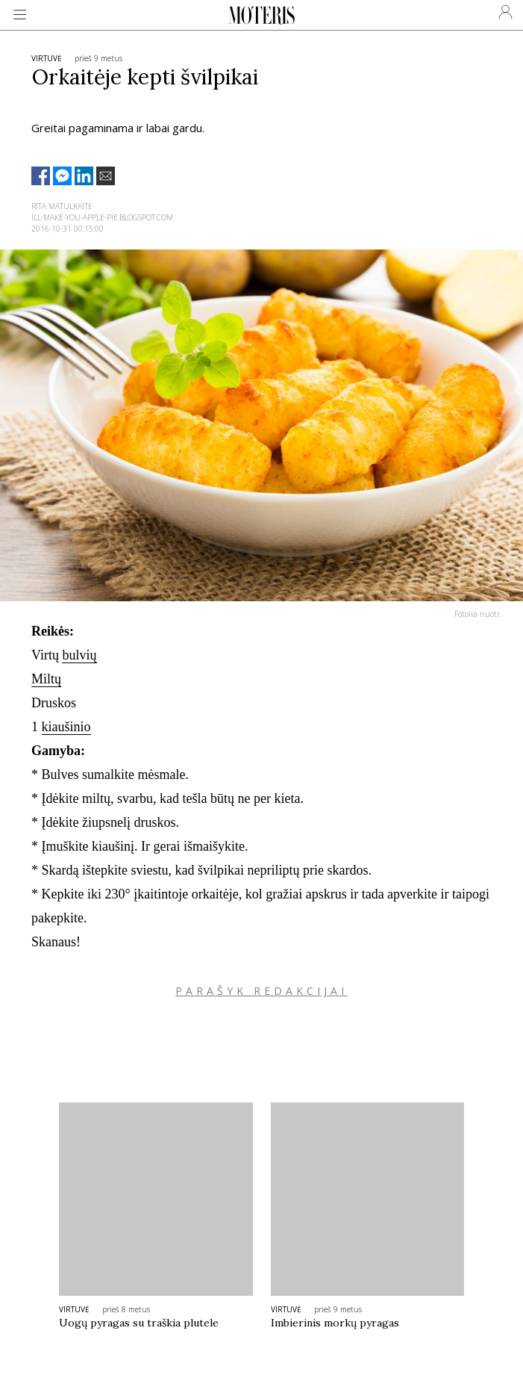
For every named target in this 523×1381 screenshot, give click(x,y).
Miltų (46, 678)
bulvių (79, 655)
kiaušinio (66, 726)
